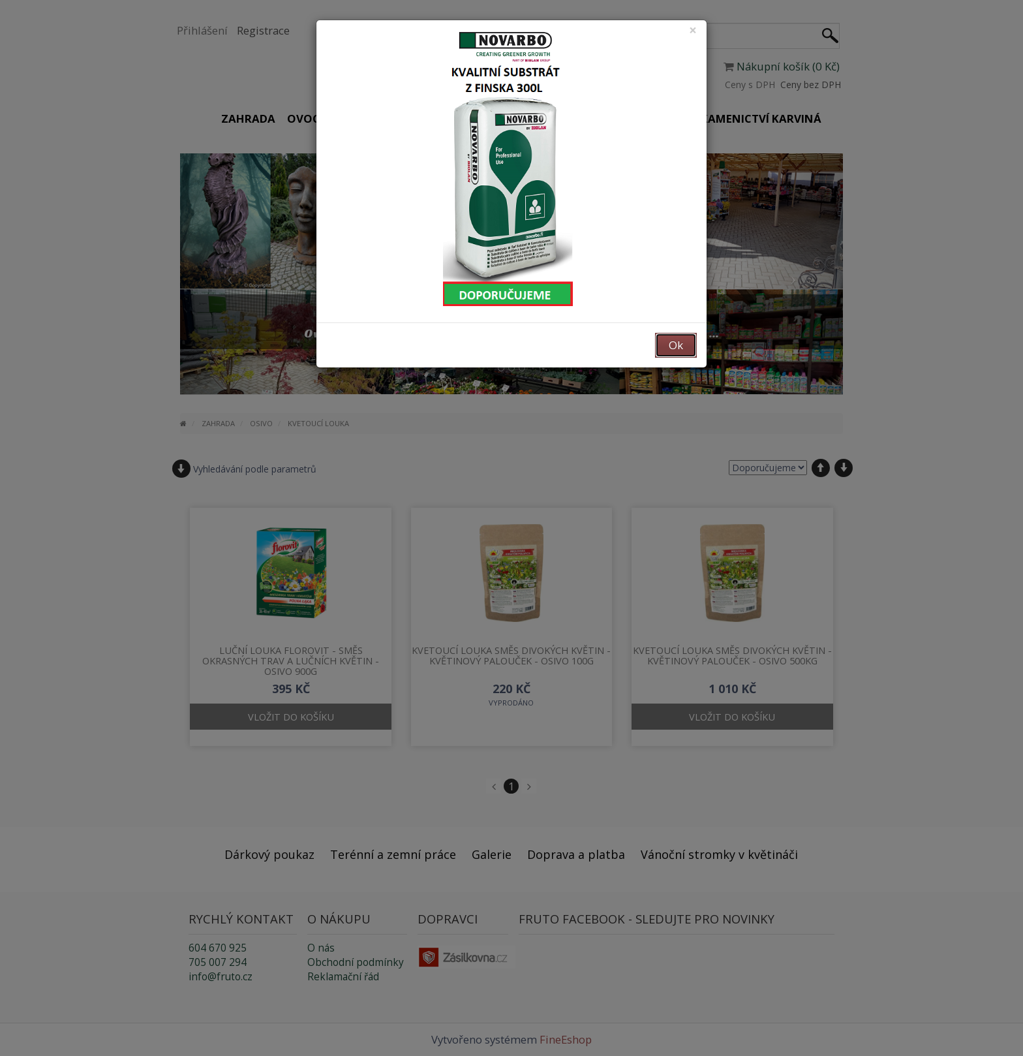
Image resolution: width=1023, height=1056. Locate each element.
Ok (676, 344)
